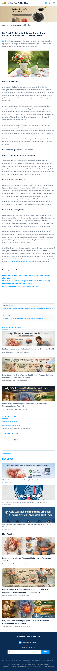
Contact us (46, 3)
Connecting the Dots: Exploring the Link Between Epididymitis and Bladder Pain (28, 308)
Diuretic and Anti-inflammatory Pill (20, 261)
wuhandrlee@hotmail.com (11, 425)
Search (49, 3)
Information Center (15, 25)
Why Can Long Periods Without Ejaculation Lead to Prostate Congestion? (25, 502)
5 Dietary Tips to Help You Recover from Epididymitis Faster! (23, 318)
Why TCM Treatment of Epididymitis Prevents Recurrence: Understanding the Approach (25, 622)
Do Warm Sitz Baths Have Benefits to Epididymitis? (20, 286)
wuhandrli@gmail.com (9, 421)
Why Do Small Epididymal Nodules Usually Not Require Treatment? (23, 480)
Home (6, 25)
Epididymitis (26, 25)
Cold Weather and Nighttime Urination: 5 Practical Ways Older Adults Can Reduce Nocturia (27, 525)
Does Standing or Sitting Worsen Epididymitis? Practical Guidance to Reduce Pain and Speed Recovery (25, 591)
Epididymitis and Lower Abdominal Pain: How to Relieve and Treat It (26, 559)
